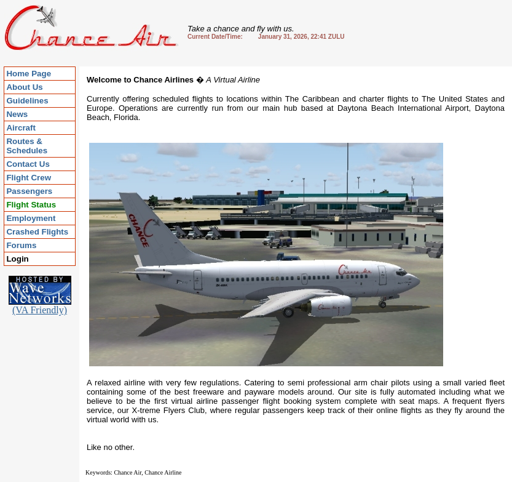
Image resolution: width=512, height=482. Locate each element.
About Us (24, 87)
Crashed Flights (37, 231)
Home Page (28, 73)
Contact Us (27, 164)
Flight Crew (28, 177)
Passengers (29, 191)
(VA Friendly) (40, 305)
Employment (30, 218)
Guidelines (27, 100)
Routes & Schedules (26, 146)
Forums (21, 245)
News (17, 114)
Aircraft (20, 127)
